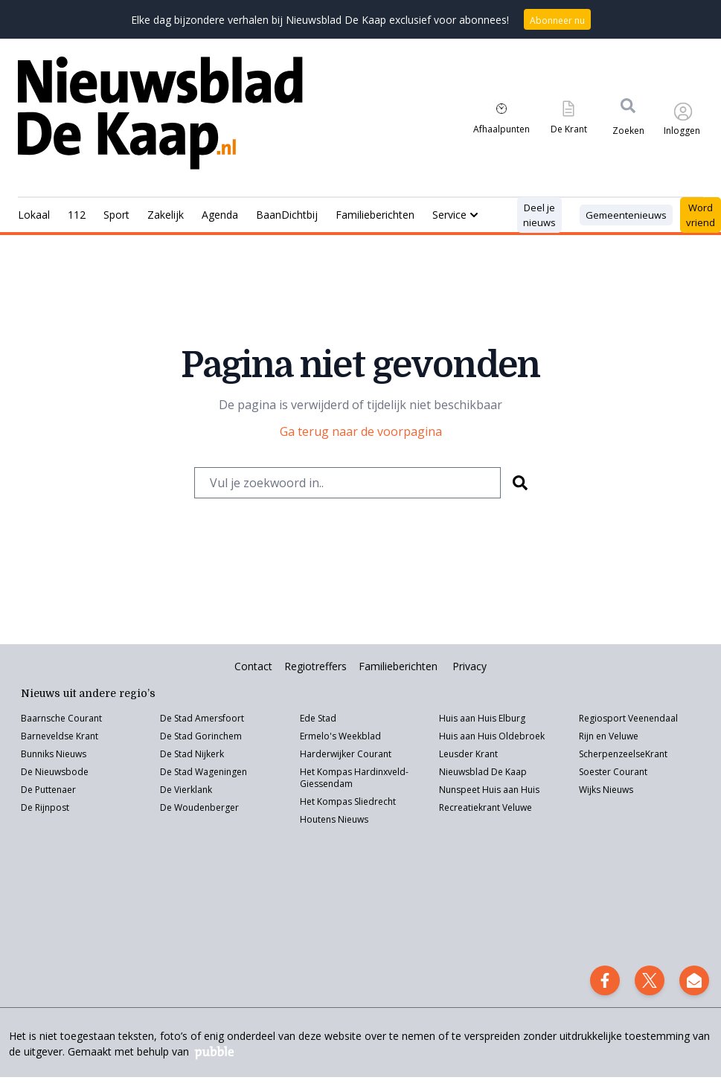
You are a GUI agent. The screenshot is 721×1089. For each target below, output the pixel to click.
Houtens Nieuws (334, 819)
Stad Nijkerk (199, 754)
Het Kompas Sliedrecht (348, 801)
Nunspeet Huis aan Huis (489, 789)
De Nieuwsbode (55, 771)
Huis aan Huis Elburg (482, 718)
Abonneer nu (557, 20)
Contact (253, 666)
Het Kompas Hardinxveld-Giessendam (354, 777)
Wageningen (220, 771)
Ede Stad (318, 718)
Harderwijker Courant (345, 754)
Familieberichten (398, 666)
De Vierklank (186, 789)
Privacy (469, 666)
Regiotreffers (315, 666)
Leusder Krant (468, 754)
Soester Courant (613, 771)
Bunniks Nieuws (53, 754)
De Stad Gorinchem (201, 736)
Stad (183, 771)
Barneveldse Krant (59, 736)
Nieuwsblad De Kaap (483, 771)
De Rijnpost (45, 807)
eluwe (519, 807)
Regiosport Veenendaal (628, 718)
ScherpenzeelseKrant (623, 754)
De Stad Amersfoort (202, 718)
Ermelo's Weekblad (340, 736)
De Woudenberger (199, 807)
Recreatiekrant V (473, 807)
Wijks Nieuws (606, 789)
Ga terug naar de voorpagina (361, 431)
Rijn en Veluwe (608, 736)
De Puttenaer (48, 789)
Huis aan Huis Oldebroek (492, 736)
